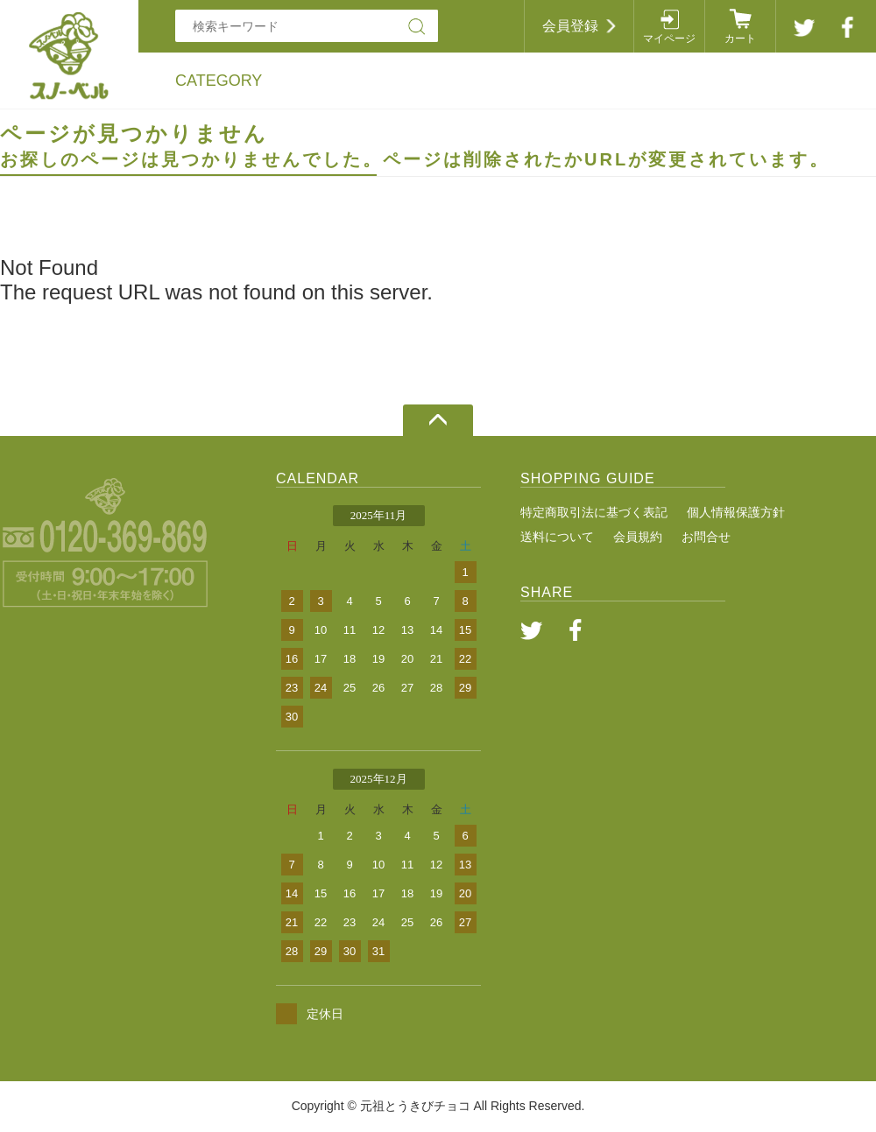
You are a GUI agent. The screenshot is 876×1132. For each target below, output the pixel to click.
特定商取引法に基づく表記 (594, 512)
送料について (557, 537)
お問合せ (706, 537)
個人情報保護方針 (736, 512)
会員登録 (570, 25)
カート (740, 38)
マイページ (669, 38)
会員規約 (637, 537)
